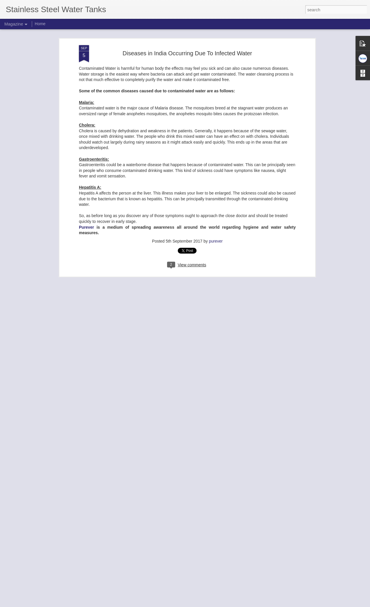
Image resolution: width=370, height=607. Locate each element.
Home (40, 23)
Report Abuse (220, 604)
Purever (86, 224)
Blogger (203, 604)
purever (216, 238)
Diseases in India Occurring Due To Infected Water (187, 50)
